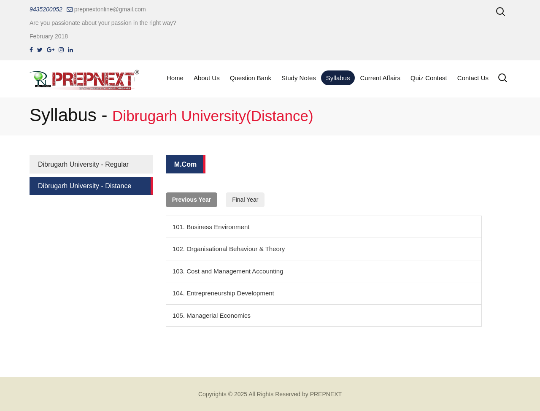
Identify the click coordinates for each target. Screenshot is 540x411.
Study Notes (298, 77)
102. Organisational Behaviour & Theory (229, 248)
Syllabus (338, 77)
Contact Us (473, 77)
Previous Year (191, 199)
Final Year (245, 199)
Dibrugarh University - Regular (83, 164)
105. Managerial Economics (212, 315)
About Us (207, 77)
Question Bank (250, 77)
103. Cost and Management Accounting (228, 271)
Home (175, 77)
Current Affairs (380, 77)
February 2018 (49, 36)
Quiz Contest (428, 77)
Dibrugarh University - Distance (84, 185)
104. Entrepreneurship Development (223, 293)
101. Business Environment (211, 226)
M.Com (185, 164)
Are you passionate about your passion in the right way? (103, 22)
